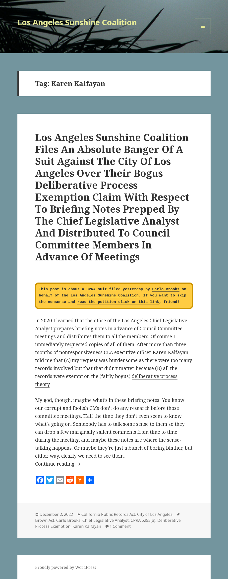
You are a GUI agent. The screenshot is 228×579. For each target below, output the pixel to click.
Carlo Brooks (165, 289)
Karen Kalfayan (86, 526)
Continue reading (58, 464)
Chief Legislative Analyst (105, 520)
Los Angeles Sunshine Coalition (77, 22)
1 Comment (120, 526)
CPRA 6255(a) (143, 520)
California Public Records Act (108, 514)
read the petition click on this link (118, 301)
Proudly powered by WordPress (65, 567)
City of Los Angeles (154, 514)
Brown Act (44, 520)
